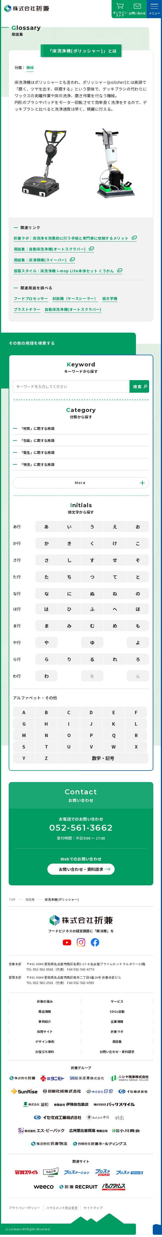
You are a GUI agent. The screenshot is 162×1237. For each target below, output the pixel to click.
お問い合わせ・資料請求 (81, 869)
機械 (30, 67)
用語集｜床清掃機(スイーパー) (41, 260)
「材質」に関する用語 (37, 428)
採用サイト (45, 1031)
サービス (117, 1001)
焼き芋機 (110, 298)
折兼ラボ (117, 1031)
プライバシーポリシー (24, 1207)
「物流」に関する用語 (37, 464)
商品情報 (44, 1011)
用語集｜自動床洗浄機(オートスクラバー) (50, 249)
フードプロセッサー (31, 298)
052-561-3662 (81, 828)
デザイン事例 (44, 1041)
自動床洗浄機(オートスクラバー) (73, 309)
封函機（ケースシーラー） (75, 298)
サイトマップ (93, 1207)
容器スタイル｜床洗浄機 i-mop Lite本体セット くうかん (64, 270)
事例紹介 (44, 1021)
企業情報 (117, 1021)
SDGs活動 (117, 1011)
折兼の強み (45, 1001)
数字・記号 (103, 758)
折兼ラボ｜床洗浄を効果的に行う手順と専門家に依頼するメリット (71, 238)
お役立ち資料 (44, 1051)
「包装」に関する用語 (37, 440)
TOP (12, 899)
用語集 (30, 899)
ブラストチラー (27, 309)
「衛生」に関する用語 (37, 452)
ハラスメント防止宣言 (62, 1207)
